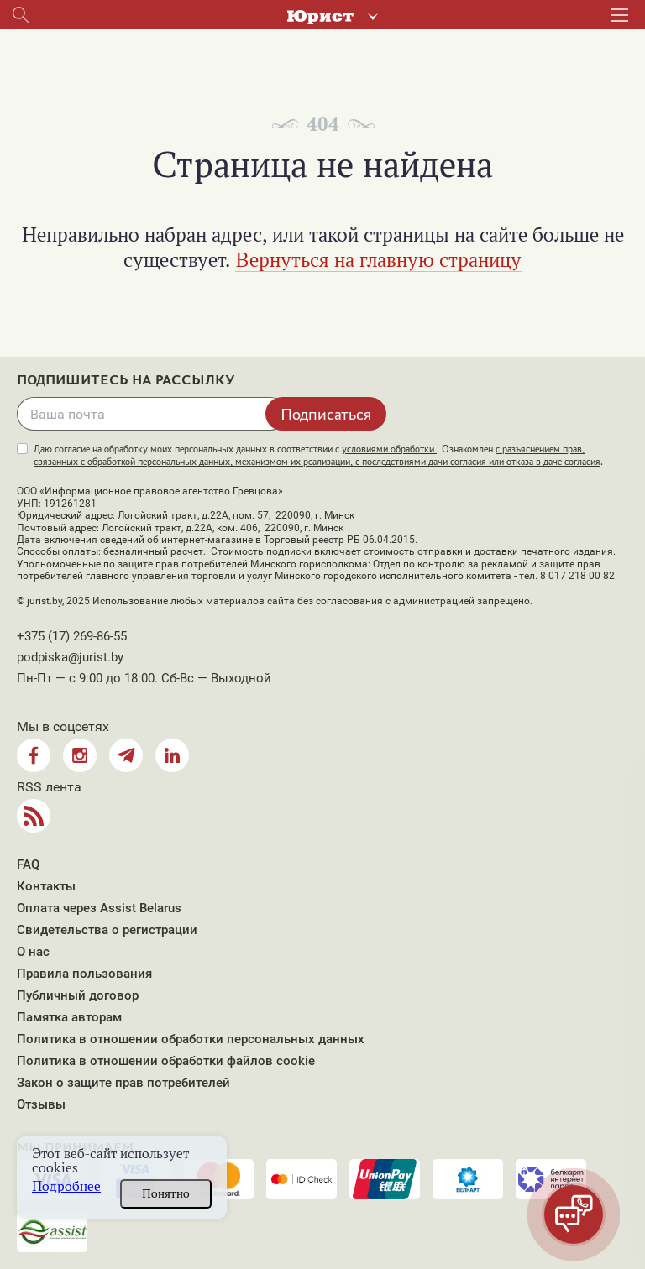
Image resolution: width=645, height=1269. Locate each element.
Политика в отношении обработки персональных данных (190, 1039)
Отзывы (41, 1104)
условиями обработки (389, 449)
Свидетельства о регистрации (107, 929)
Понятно (166, 1193)
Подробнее (66, 1186)
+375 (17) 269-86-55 (72, 636)
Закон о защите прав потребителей (123, 1082)
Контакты (46, 886)
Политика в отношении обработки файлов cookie (166, 1060)
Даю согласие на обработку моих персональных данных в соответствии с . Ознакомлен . (318, 455)
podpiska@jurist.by (70, 657)
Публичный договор (78, 995)
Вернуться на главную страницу (378, 259)
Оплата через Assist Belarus (99, 908)
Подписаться (326, 414)
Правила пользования (84, 973)
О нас (33, 951)
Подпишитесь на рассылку (126, 380)
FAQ (28, 864)
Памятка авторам (69, 1017)
